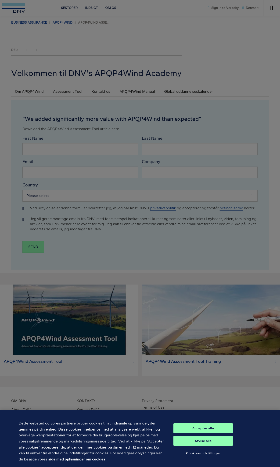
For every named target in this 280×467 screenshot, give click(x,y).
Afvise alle (203, 443)
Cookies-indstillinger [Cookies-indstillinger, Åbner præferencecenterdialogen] (203, 456)
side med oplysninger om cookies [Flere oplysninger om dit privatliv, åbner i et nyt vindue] (76, 462)
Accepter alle (203, 431)
